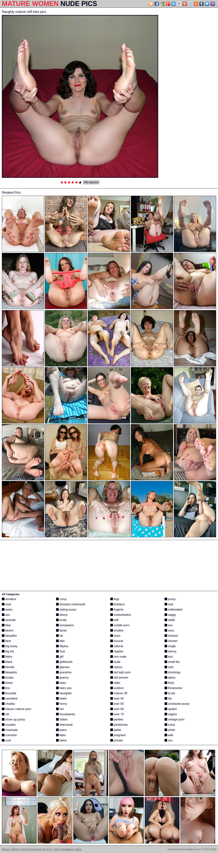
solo (169, 667)
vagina (171, 714)
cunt (6, 740)
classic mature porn (16, 709)
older (115, 682)
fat (59, 635)
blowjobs (9, 672)
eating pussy (66, 609)
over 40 (117, 698)
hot (60, 709)
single (170, 646)
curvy (61, 599)
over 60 (117, 709)
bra (6, 688)
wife (169, 735)
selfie (170, 620)
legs (114, 599)
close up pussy (13, 719)
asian (7, 609)
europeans (65, 625)
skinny (170, 651)
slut (169, 656)
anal (6, 604)
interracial (64, 724)
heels (61, 698)
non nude (118, 656)
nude (115, 661)
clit (5, 714)
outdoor (117, 688)
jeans (61, 729)
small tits (172, 661)
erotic (61, 620)
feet (60, 641)
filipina (62, 646)
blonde (8, 667)
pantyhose (119, 724)
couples (9, 724)
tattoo (170, 677)
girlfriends (64, 661)
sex (169, 625)
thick (169, 682)
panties (116, 719)
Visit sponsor (91, 182)
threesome (173, 688)
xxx (168, 740)
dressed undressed (70, 604)
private (116, 740)
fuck (60, 651)
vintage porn (175, 719)
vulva (170, 724)
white (170, 729)
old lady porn (120, 672)
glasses (63, 667)
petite (115, 729)
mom (115, 635)
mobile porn (119, 625)
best (6, 641)
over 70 (117, 714)
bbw (6, 625)
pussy (170, 599)
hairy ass (63, 688)
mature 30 (118, 693)
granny (62, 677)
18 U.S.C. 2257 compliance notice (62, 849)
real (169, 604)
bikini (7, 656)
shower (171, 641)
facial (61, 630)
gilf (59, 656)
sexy (169, 630)
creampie (10, 729)
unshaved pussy (177, 703)
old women (119, 677)
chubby (8, 703)
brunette (9, 693)
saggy (170, 614)
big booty (9, 646)
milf (114, 620)
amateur (9, 599)
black (7, 661)
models (116, 630)
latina (61, 740)
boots (7, 682)
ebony (62, 614)
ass (6, 614)
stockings (172, 672)
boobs (7, 677)
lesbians (117, 604)
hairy (61, 682)
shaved (171, 635)
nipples (116, 651)
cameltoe (9, 698)
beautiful (9, 635)
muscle (116, 641)
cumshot (9, 735)
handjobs (64, 693)
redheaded (173, 609)
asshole (9, 620)
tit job (170, 693)
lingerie (116, 609)
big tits (8, 651)
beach (7, 630)
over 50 (117, 703)
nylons (116, 667)
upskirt (171, 709)
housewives (65, 714)
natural (116, 646)
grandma (63, 672)
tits (168, 698)
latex (61, 735)
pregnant (118, 735)
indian (61, 719)
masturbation (120, 614)
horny (61, 703)
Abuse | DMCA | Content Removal (21, 849)
